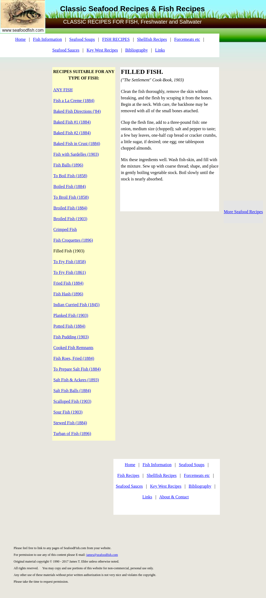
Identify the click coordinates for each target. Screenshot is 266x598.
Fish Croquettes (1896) (73, 240)
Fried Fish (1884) (68, 283)
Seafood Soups (82, 39)
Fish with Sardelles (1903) (76, 154)
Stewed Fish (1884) (70, 423)
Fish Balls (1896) (68, 165)
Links (160, 50)
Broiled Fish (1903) (70, 218)
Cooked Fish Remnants (73, 347)
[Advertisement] (53, 488)
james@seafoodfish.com (102, 555)
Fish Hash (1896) (68, 294)
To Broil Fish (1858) (71, 197)
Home (20, 39)
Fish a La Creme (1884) (73, 100)
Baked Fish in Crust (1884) (76, 143)
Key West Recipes (102, 50)
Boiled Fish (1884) (69, 186)
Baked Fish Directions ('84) (77, 111)
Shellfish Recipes (152, 39)
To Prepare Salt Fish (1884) (77, 369)
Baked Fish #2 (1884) (72, 133)
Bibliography (136, 50)
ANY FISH (63, 90)
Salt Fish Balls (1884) (72, 390)
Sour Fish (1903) (67, 412)
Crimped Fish (65, 229)
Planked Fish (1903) (70, 315)
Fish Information (47, 39)
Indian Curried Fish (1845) (76, 304)
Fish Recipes (128, 475)
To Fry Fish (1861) (69, 272)
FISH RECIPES (116, 39)
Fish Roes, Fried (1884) (73, 358)
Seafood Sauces (65, 50)
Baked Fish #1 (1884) (72, 122)
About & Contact (174, 497)
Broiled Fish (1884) (70, 208)
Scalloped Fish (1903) (72, 401)
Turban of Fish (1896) (72, 433)
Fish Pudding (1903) (71, 337)
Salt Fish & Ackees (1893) (76, 380)
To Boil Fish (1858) (70, 175)
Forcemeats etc (187, 39)
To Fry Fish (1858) (69, 261)
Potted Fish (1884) (69, 326)
